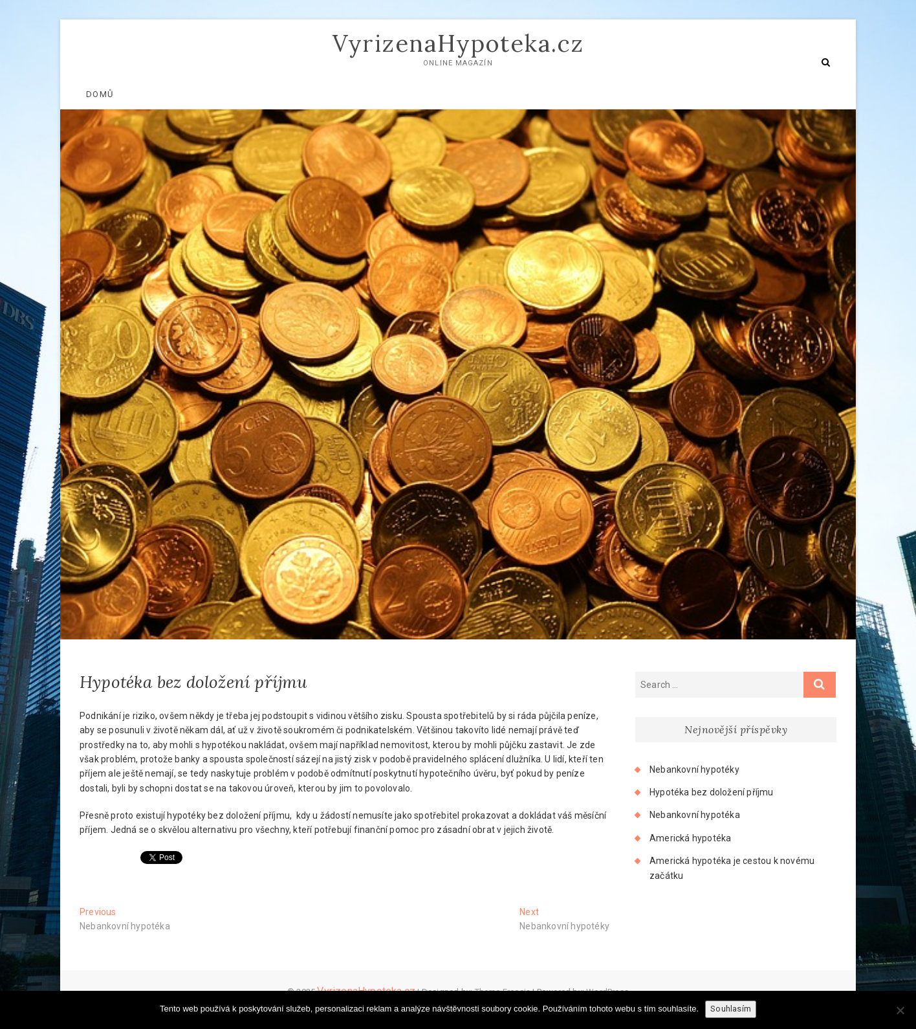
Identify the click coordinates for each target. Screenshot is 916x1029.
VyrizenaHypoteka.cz (458, 43)
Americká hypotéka (690, 838)
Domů (99, 94)
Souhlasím (730, 1008)
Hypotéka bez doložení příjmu (711, 792)
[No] (899, 1010)
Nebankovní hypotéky (694, 769)
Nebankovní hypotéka (694, 815)
